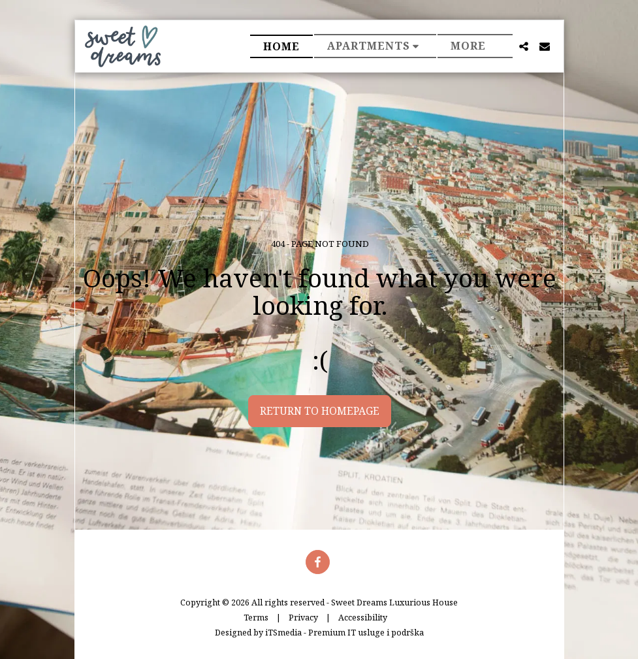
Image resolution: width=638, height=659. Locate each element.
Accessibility (362, 617)
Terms (256, 617)
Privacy (303, 617)
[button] (375, 46)
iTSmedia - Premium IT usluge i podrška (344, 632)
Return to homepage (319, 411)
